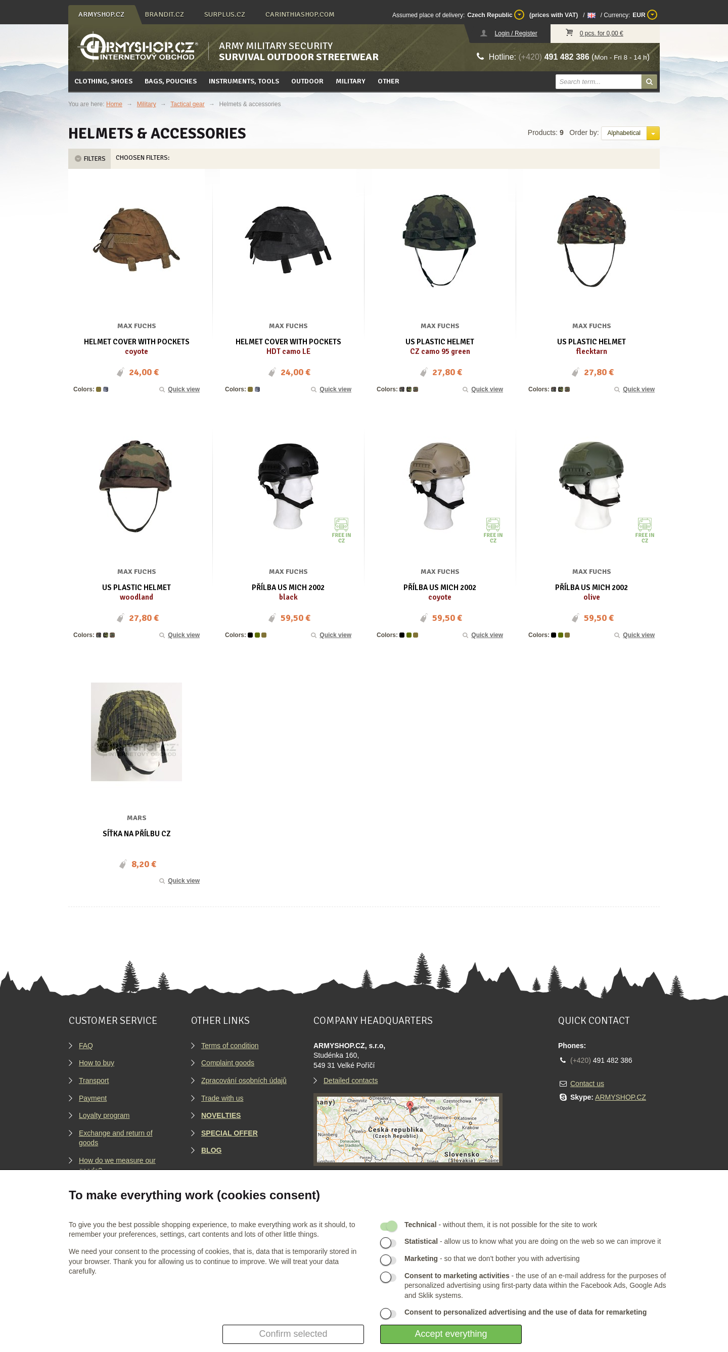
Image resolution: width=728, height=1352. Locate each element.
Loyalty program (104, 1115)
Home (114, 104)
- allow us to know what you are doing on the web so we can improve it (532, 1241)
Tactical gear (187, 104)
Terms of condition (230, 1046)
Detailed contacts (351, 1080)
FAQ (86, 1046)
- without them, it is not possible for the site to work (500, 1225)
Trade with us (222, 1098)
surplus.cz (224, 14)
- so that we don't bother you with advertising (492, 1258)
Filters (89, 159)
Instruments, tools (244, 81)
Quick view (179, 389)
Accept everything (451, 1334)
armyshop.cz (101, 14)
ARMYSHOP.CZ (620, 1097)
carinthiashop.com (300, 14)
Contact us (587, 1083)
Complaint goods (227, 1063)
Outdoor (307, 81)
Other (388, 81)
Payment (93, 1098)
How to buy (96, 1063)
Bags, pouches (171, 81)
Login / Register (516, 33)
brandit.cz (164, 14)
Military (351, 81)
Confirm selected (293, 1334)
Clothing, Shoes (103, 81)
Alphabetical (624, 133)
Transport (94, 1080)
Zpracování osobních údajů (244, 1080)
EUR (644, 15)
